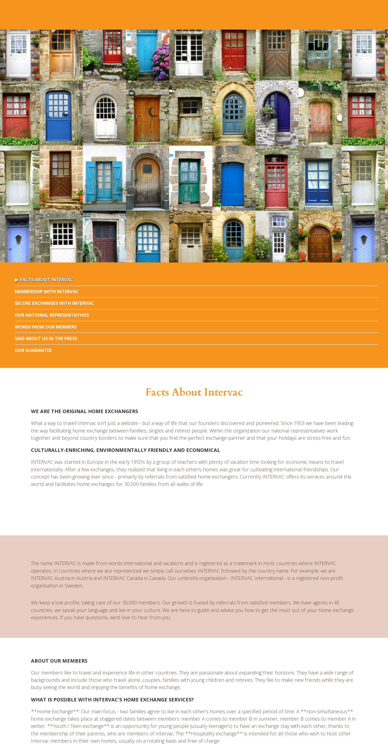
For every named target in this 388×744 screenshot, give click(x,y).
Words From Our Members (46, 327)
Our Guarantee (33, 350)
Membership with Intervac (47, 291)
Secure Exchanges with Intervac (54, 303)
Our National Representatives (52, 315)
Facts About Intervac (46, 279)
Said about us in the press (46, 338)
